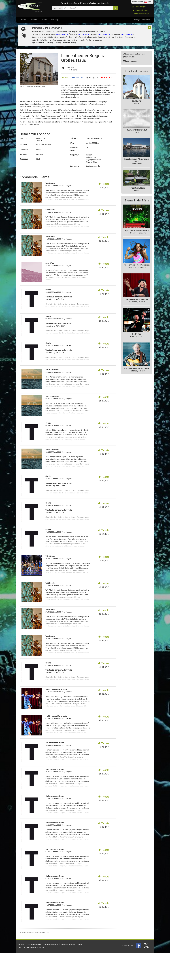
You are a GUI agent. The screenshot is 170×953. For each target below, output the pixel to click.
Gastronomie (74, 166)
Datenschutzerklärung (68, 944)
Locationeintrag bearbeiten (134, 54)
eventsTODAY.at (83, 34)
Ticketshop (54, 20)
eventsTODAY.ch (104, 34)
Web (66, 77)
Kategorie (23, 138)
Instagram (92, 77)
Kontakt (79, 944)
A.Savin (36, 86)
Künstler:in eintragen (140, 14)
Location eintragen (140, 10)
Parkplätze (73, 138)
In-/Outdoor (24, 149)
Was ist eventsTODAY (34, 944)
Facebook (78, 77)
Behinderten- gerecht (74, 149)
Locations (33, 20)
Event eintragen (139, 7)
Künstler (44, 20)
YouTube (106, 77)
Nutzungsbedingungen (50, 944)
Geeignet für (74, 155)
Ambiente (23, 154)
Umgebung (24, 159)
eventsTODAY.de (62, 34)
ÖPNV (72, 143)
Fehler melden (129, 57)
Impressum (21, 944)
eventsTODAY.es (127, 34)
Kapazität (23, 145)
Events (23, 20)
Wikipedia (42, 86)
